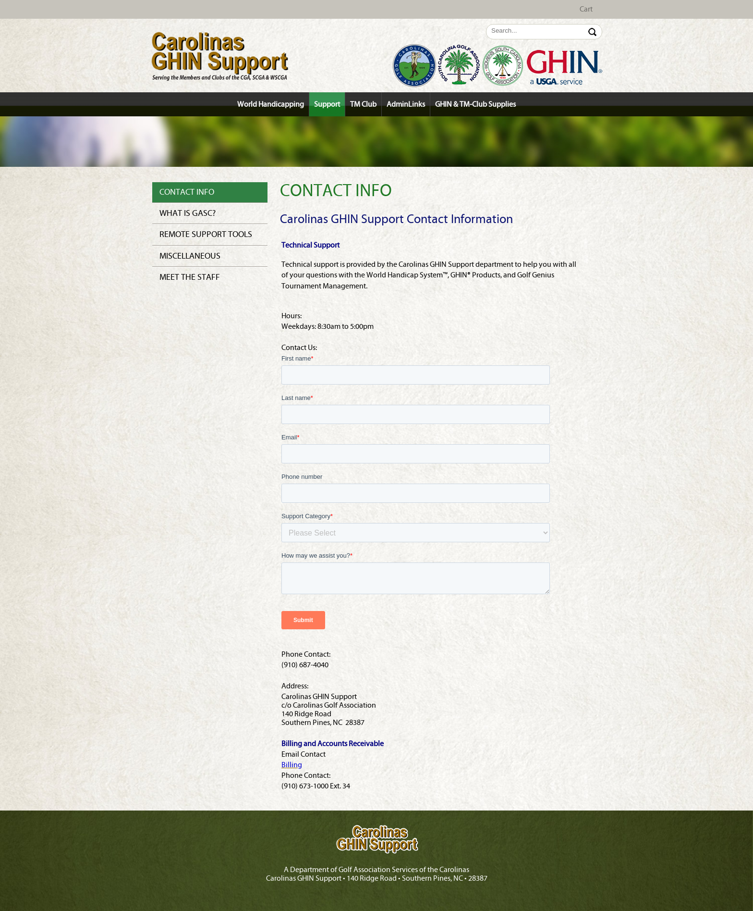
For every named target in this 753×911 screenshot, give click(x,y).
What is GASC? (187, 213)
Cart (586, 9)
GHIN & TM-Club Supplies (475, 104)
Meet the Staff (189, 277)
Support (327, 104)
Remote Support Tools (205, 234)
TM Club (363, 104)
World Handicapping (270, 104)
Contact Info (186, 192)
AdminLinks (406, 104)
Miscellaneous (189, 256)
